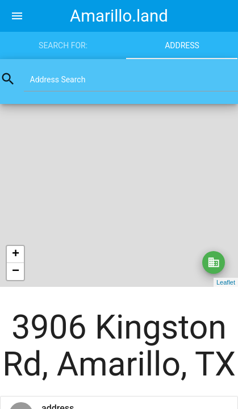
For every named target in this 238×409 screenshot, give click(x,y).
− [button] (15, 271)
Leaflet (225, 282)
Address (182, 45)
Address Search (58, 79)
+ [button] (15, 254)
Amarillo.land (119, 16)
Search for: (63, 45)
